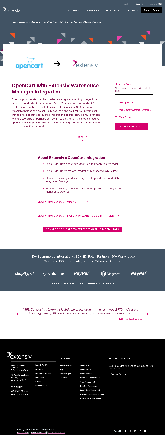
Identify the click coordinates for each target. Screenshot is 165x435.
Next (148, 314)
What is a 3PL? (85, 365)
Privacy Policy (23, 433)
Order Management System (90, 398)
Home (13, 22)
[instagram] (140, 431)
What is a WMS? (86, 374)
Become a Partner (42, 386)
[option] (25, 274)
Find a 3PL (39, 369)
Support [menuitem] (139, 4)
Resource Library (66, 365)
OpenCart (48, 22)
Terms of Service (38, 433)
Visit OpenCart (126, 102)
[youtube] (145, 431)
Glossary (63, 378)
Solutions (74, 10)
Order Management (87, 382)
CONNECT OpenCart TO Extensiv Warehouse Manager (82, 229)
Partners (38, 382)
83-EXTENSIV (17, 387)
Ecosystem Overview (43, 373)
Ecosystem (93, 10)
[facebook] (125, 431)
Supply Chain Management (90, 390)
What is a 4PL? (85, 370)
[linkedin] (135, 431)
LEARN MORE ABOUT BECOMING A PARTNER (81, 283)
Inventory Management (88, 386)
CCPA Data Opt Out (56, 433)
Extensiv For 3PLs (41, 365)
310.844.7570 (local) (19, 394)
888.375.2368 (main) (20, 391)
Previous (16, 314)
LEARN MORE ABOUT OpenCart (60, 201)
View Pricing (125, 117)
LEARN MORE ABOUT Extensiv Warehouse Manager (76, 215)
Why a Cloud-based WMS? (90, 378)
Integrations (36, 22)
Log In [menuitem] (126, 4)
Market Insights (65, 374)
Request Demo (151, 10)
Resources (112, 10)
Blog (61, 370)
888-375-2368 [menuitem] (156, 4)
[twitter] (130, 431)
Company (131, 10)
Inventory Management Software (92, 394)
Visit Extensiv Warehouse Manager (135, 110)
